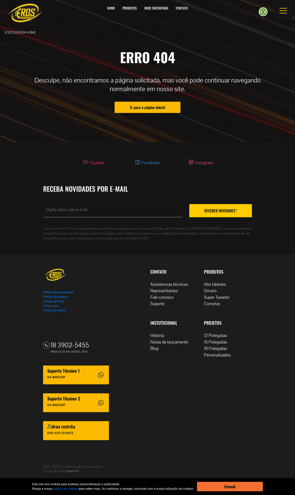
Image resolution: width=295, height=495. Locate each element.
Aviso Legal (51, 306)
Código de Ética (53, 301)
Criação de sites (54, 471)
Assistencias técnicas (171, 284)
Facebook (150, 163)
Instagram (204, 163)
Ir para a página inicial (147, 107)
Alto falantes (217, 284)
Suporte (159, 304)
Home (111, 8)
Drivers (212, 291)
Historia (159, 335)
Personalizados (219, 355)
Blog (156, 348)
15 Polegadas (217, 342)
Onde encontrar (156, 8)
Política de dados (54, 310)
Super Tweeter (217, 297)
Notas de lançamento (171, 342)
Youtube (97, 163)
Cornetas (214, 304)
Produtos (129, 8)
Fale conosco (163, 297)
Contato (182, 8)
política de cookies (65, 488)
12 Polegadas (217, 335)
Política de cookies (55, 297)
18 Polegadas (217, 348)
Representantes (166, 291)
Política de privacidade (58, 292)
